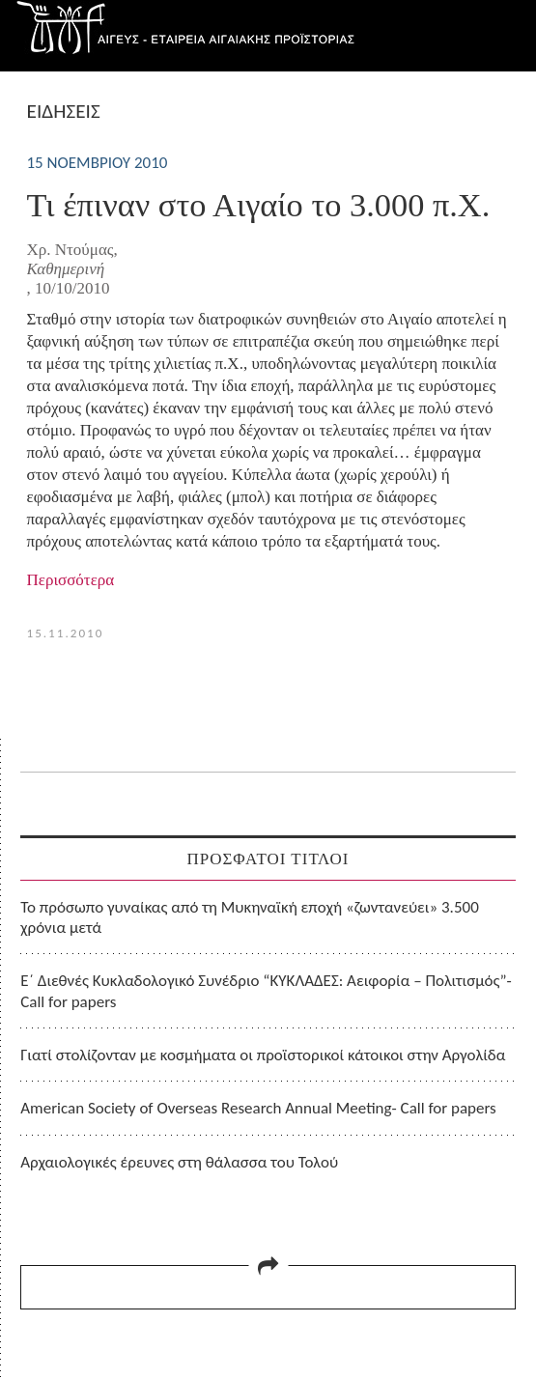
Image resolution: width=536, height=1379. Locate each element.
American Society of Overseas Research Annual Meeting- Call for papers (258, 1108)
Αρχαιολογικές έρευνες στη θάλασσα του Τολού (179, 1162)
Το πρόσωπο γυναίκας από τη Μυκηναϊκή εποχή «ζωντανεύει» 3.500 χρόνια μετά (249, 917)
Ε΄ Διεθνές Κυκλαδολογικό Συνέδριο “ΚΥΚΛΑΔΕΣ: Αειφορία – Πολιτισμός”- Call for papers (266, 991)
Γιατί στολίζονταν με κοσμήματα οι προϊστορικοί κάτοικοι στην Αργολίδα (262, 1055)
